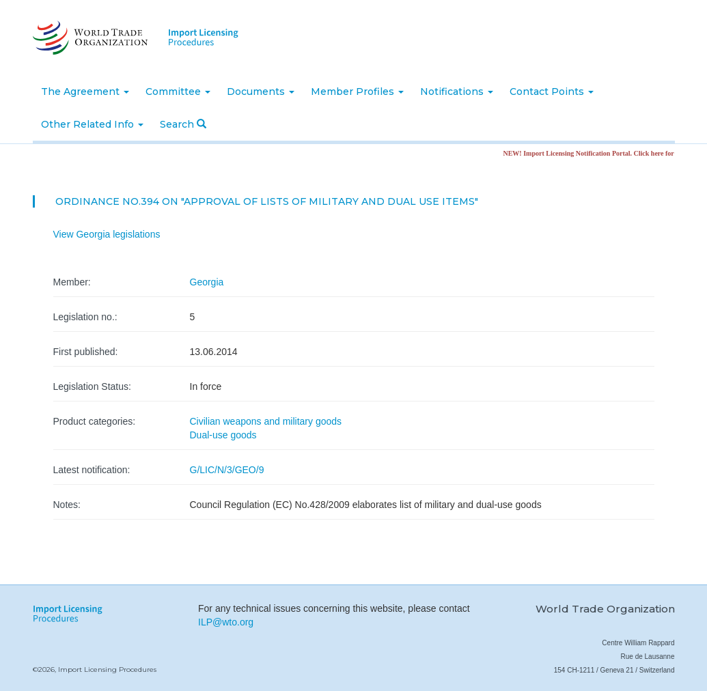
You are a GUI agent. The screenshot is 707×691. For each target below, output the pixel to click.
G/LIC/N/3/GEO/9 (227, 469)
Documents (260, 91)
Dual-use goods (223, 434)
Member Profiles (357, 91)
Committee (177, 91)
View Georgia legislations (107, 234)
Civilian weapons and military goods (266, 421)
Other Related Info (92, 124)
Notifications (456, 91)
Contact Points (552, 91)
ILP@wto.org (225, 622)
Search (183, 124)
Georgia (207, 282)
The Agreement (85, 91)
